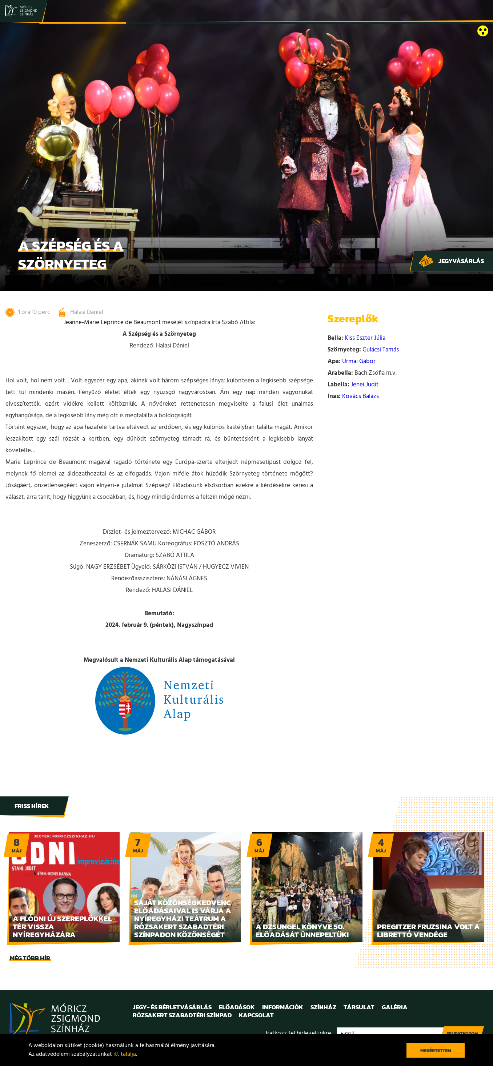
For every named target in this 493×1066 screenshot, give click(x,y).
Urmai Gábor (359, 361)
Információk (282, 1007)
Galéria (395, 1007)
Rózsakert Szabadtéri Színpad (182, 1015)
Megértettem (435, 1050)
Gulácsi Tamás (380, 350)
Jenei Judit (364, 385)
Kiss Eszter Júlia (365, 338)
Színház (323, 1007)
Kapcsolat (256, 1015)
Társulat (359, 1007)
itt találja (124, 1054)
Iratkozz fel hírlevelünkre (298, 1033)
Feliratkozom (462, 1033)
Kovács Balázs (360, 396)
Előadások (237, 1007)
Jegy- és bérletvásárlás (172, 1007)
